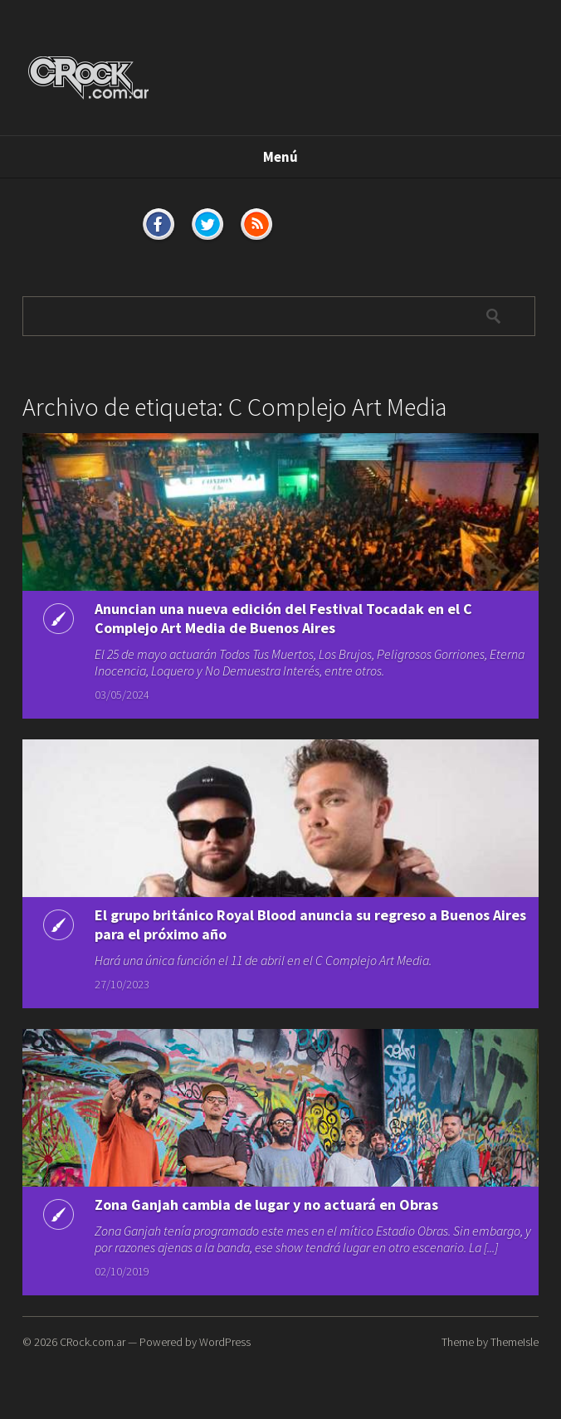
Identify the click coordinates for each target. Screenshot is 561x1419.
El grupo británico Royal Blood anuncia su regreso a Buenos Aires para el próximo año (310, 926)
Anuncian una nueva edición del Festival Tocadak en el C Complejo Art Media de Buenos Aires (283, 618)
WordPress (225, 1341)
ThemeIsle (514, 1341)
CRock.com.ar (92, 1341)
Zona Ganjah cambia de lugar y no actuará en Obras (266, 1205)
